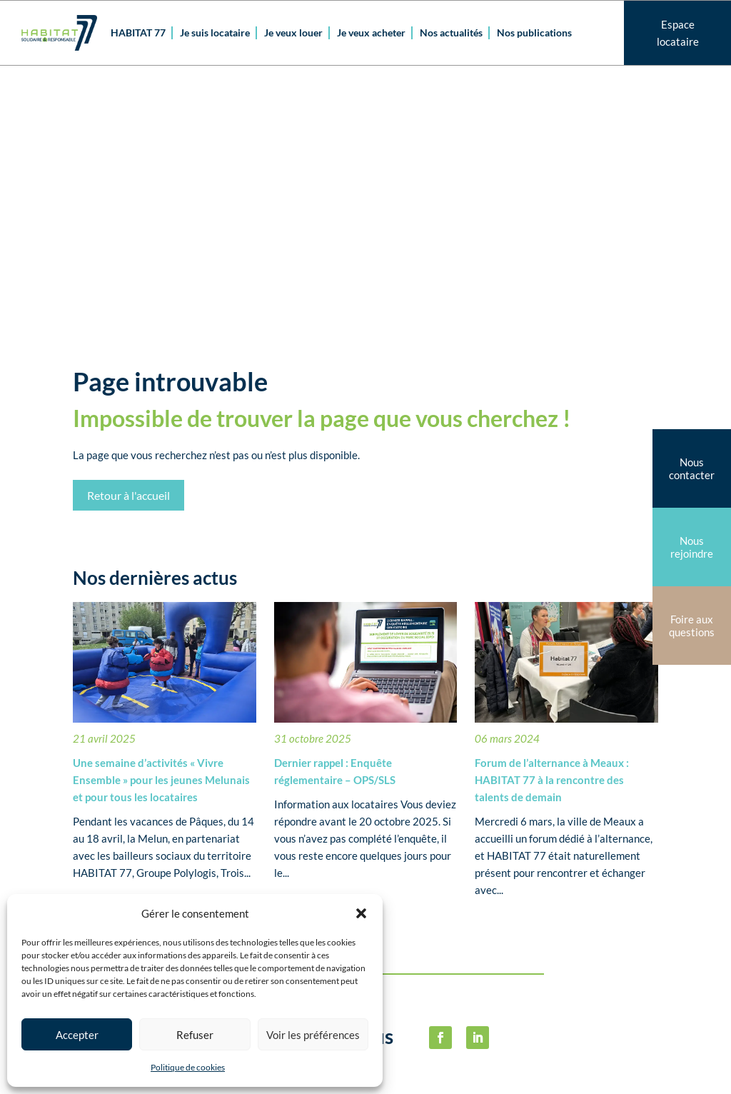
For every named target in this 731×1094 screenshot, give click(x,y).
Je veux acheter (371, 32)
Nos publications (534, 32)
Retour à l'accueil (128, 238)
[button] (361, 913)
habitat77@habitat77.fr (418, 1071)
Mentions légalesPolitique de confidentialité (597, 909)
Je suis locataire (215, 32)
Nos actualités (451, 32)
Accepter (77, 1034)
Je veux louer (293, 32)
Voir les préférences (313, 1034)
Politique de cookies (188, 1067)
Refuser (194, 1034)
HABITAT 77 (138, 32)
